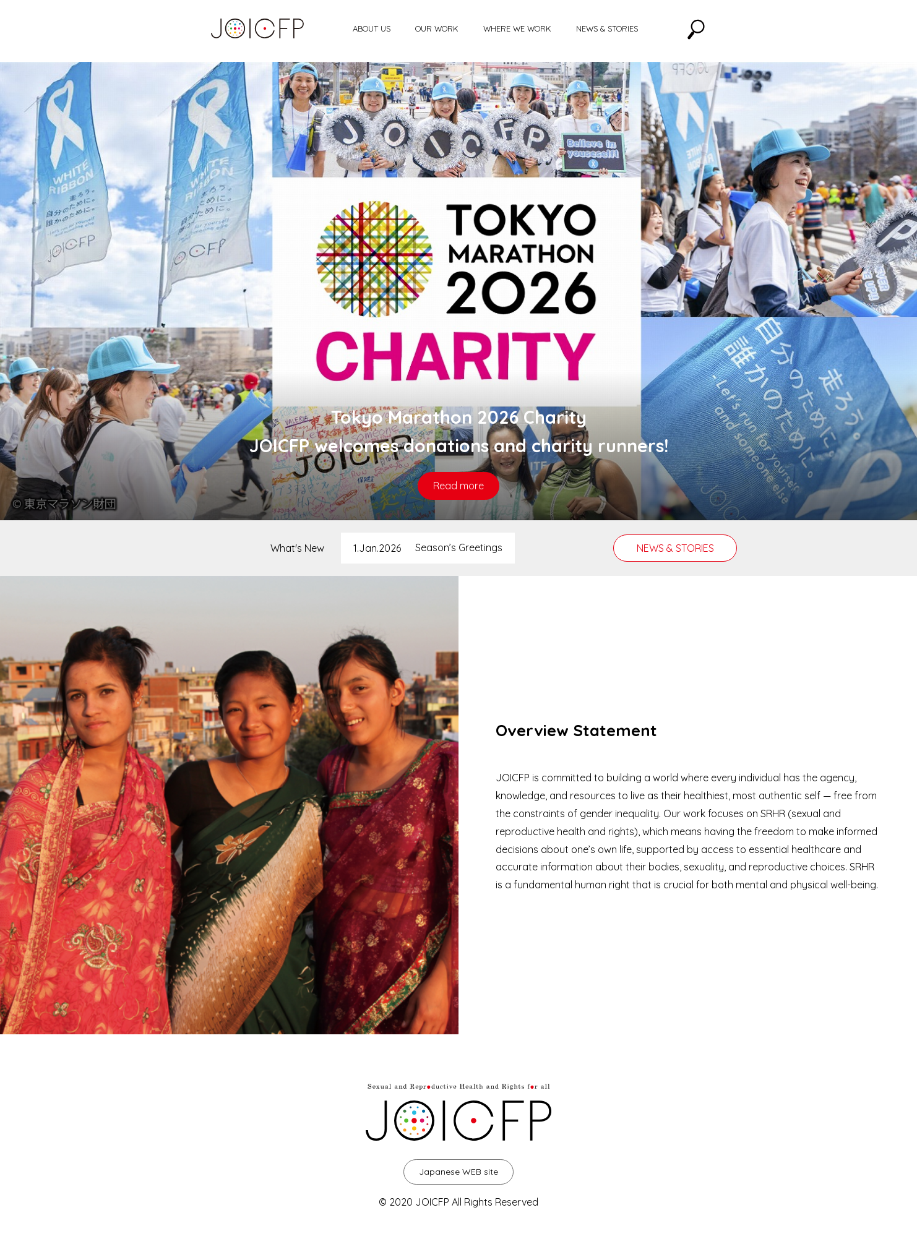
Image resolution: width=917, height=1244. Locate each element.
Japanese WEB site (458, 1171)
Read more (458, 485)
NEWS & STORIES (607, 28)
